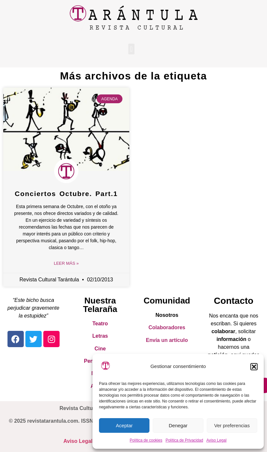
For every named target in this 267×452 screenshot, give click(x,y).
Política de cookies (146, 440)
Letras (100, 336)
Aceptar (124, 425)
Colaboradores (166, 327)
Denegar (178, 425)
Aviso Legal (216, 440)
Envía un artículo (167, 340)
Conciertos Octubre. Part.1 (66, 193)
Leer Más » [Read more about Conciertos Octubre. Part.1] (66, 263)
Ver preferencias (232, 425)
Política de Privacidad (184, 440)
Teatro (100, 323)
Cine (100, 348)
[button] (254, 366)
